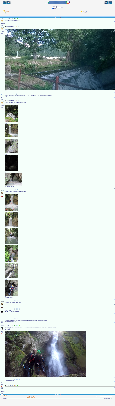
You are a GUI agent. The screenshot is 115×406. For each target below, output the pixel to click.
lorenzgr (1, 318)
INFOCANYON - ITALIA (7, 11)
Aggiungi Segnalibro (88, 12)
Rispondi (87, 11)
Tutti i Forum (5, 10)
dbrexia (1, 308)
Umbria (6, 12)
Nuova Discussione (84, 11)
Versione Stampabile (83, 12)
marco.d (1, 385)
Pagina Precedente (5, 395)
